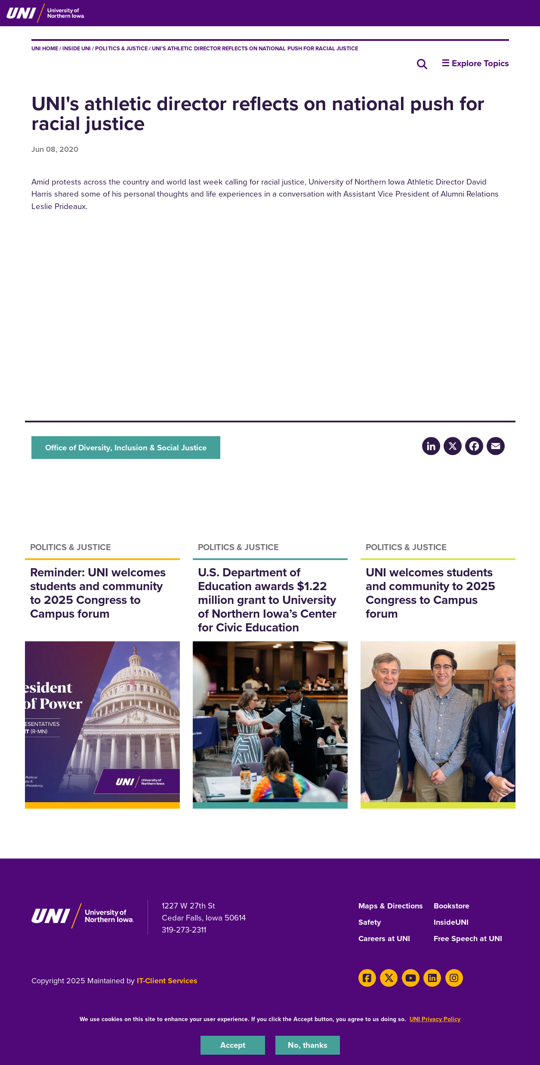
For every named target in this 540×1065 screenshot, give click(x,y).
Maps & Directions (390, 906)
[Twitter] (389, 978)
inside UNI (76, 48)
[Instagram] (454, 978)
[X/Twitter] (452, 446)
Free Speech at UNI (468, 939)
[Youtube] (411, 978)
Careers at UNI (384, 939)
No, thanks (307, 1045)
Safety (369, 922)
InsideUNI (451, 922)
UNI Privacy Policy (435, 1019)
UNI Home (44, 48)
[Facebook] (474, 446)
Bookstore (451, 906)
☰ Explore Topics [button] (475, 63)
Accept (232, 1045)
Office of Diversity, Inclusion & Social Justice (126, 447)
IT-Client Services (167, 980)
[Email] (495, 446)
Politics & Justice (121, 48)
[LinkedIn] (431, 446)
